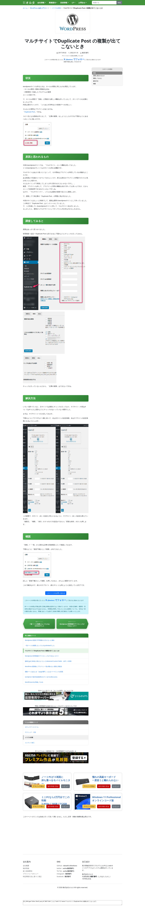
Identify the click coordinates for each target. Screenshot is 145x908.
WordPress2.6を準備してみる (34, 682)
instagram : (64, 874)
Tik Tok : (65, 871)
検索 (119, 3)
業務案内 (52, 2)
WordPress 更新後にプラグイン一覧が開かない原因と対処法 (43, 666)
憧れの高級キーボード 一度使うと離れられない (105, 778)
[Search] (104, 2)
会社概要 (26, 866)
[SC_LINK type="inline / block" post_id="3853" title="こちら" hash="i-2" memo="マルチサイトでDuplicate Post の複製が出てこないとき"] (72, 902)
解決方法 (95, 81)
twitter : (65, 868)
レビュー (65, 786)
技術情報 (63, 2)
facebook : (64, 876)
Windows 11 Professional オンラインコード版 (106, 798)
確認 (94, 83)
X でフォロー (73, 59)
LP (73, 2)
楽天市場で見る (53, 786)
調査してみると (97, 78)
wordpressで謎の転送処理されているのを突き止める (41, 677)
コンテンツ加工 (29, 743)
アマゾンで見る (38, 786)
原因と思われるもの (99, 76)
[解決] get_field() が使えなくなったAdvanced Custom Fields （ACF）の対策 (48, 661)
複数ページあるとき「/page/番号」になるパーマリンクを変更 (44, 672)
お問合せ (81, 2)
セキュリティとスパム (32, 727)
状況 (94, 73)
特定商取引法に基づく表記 (32, 876)
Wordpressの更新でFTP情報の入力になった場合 (39, 640)
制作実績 (26, 868)
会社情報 (40, 2)
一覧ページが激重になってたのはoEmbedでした (40, 645)
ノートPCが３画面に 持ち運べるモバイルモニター (55, 780)
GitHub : (67, 866)
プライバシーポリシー (30, 874)
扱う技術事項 (27, 871)
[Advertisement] (72, 836)
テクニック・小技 (30, 732)
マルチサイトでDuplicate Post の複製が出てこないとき (42, 651)
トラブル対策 (29, 737)
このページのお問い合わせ (55, 593)
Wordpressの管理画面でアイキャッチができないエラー (42, 656)
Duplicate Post (29, 112)
